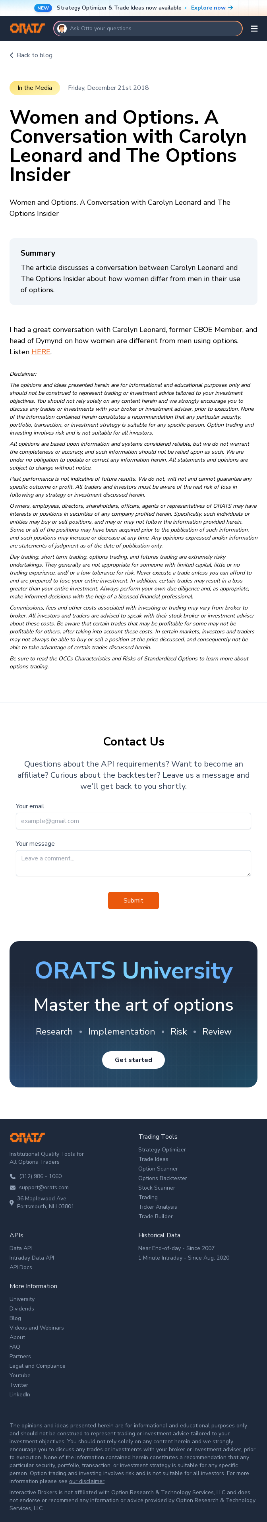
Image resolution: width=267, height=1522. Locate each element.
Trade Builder (155, 1216)
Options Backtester (162, 1178)
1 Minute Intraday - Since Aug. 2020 (183, 1258)
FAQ (15, 1347)
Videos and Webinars (37, 1328)
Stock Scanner (156, 1188)
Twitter (19, 1385)
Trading (148, 1197)
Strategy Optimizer (162, 1149)
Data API (21, 1248)
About (17, 1337)
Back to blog (31, 55)
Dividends (22, 1308)
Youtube (20, 1375)
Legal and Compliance (38, 1366)
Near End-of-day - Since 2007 (176, 1248)
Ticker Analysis (157, 1207)
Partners (20, 1356)
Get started (133, 1060)
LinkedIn (20, 1394)
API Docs (21, 1267)
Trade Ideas (153, 1159)
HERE (40, 352)
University (22, 1299)
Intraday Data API (32, 1258)
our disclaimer (86, 1481)
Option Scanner (158, 1169)
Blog (15, 1318)
